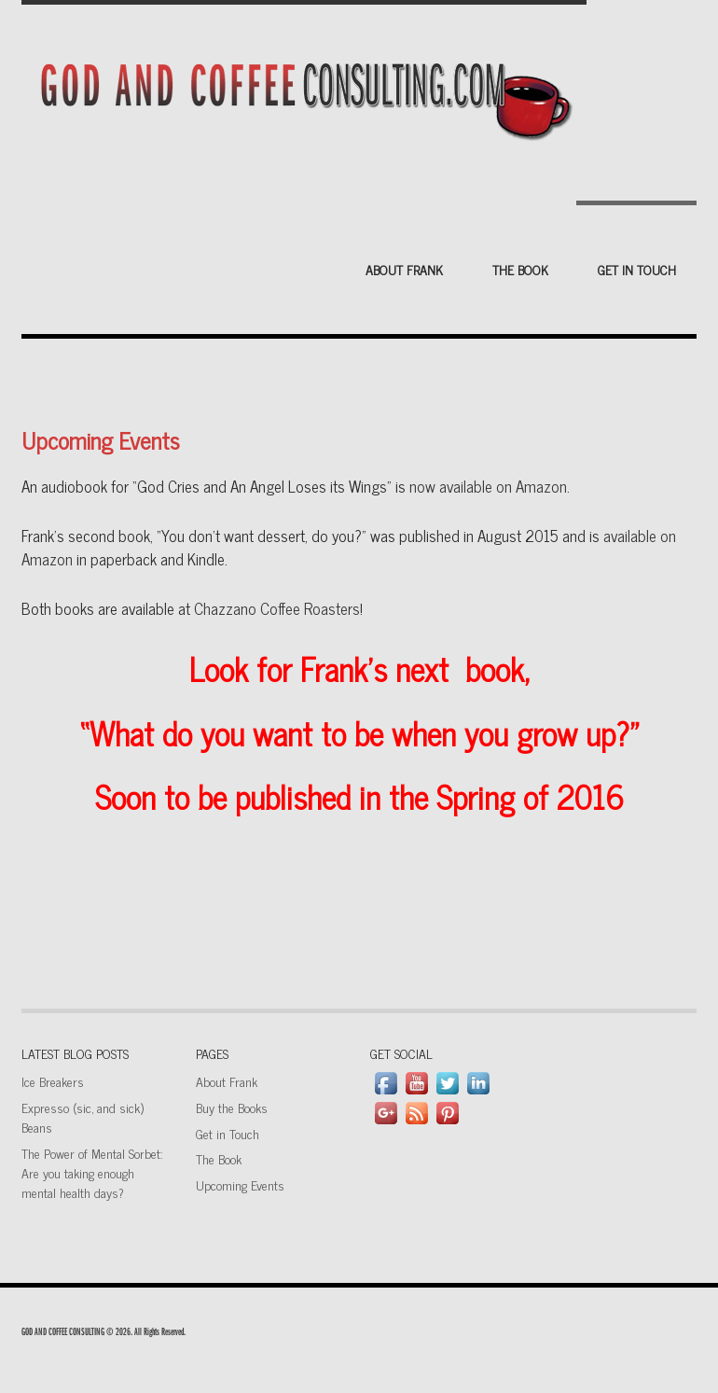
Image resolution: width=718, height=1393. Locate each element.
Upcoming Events (240, 1184)
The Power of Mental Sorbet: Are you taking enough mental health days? (91, 1172)
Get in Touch (637, 269)
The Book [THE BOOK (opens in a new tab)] (520, 269)
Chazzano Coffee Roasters (277, 608)
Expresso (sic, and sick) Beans (82, 1116)
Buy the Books (232, 1107)
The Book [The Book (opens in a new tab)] (219, 1158)
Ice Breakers (52, 1081)
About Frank (404, 269)
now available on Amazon (488, 486)
